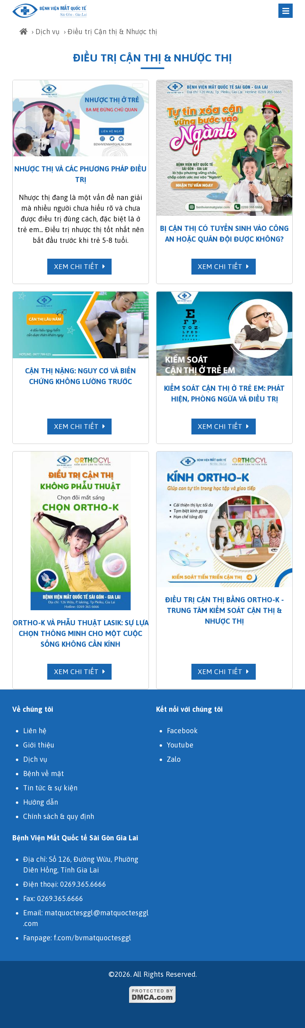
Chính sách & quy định (58, 816)
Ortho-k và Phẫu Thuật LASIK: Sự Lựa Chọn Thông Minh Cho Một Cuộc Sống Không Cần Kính (81, 633)
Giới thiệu (38, 745)
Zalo (174, 759)
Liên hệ (34, 730)
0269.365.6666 (83, 884)
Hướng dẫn (40, 802)
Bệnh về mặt (43, 773)
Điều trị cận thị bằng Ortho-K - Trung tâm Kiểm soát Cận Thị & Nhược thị (224, 610)
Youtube (180, 745)
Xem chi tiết (79, 267)
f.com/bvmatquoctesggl (92, 938)
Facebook (182, 730)
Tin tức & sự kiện (50, 788)
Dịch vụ (47, 31)
